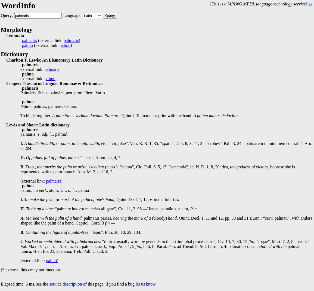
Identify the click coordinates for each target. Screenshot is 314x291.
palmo (27, 45)
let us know (146, 284)
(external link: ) (51, 40)
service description (65, 284)
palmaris (29, 40)
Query (110, 16)
